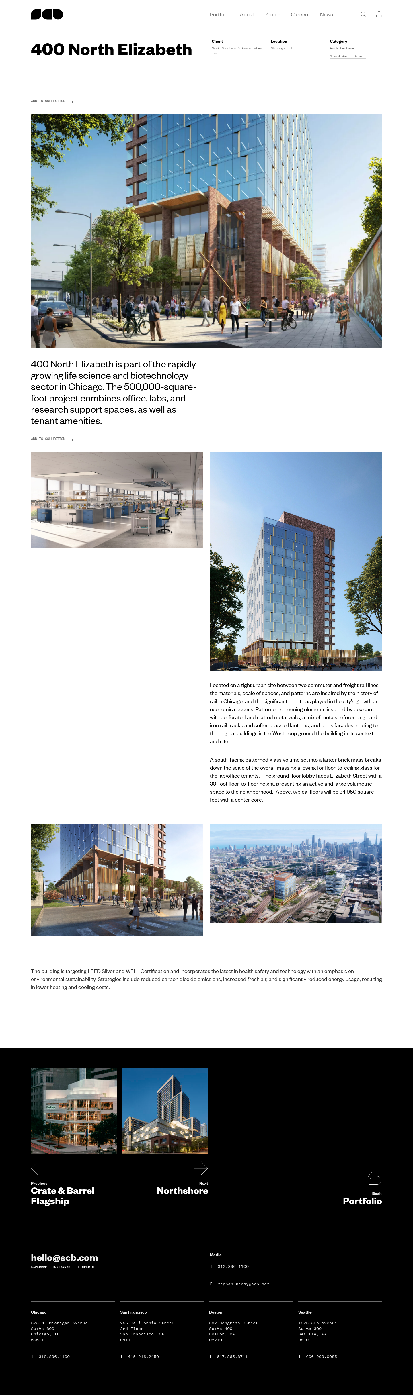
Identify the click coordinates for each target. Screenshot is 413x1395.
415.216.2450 (143, 1356)
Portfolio (362, 1200)
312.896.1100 (233, 1266)
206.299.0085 (321, 1356)
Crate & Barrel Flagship (62, 1195)
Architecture (342, 48)
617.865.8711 (232, 1356)
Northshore (182, 1190)
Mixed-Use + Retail (348, 56)
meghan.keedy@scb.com (243, 1284)
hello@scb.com (64, 1257)
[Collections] (379, 14)
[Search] (363, 14)
